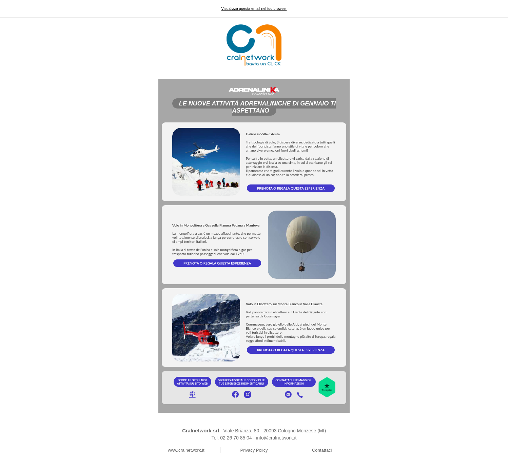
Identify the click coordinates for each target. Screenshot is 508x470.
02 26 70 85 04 (236, 437)
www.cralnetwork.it (186, 450)
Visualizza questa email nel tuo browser (254, 8)
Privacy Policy (254, 450)
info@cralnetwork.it (276, 437)
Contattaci (322, 450)
